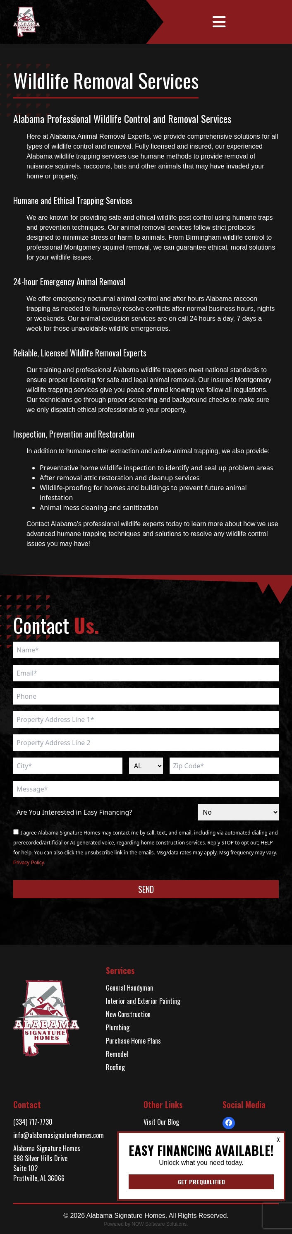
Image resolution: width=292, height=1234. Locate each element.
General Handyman (129, 988)
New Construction (128, 1014)
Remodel (117, 1054)
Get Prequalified (201, 1181)
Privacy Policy (28, 863)
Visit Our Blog (161, 1122)
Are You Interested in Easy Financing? (74, 812)
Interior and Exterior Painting (143, 1001)
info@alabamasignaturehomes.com (58, 1135)
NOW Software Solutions (159, 1224)
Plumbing (117, 1027)
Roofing (115, 1067)
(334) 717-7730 (33, 1122)
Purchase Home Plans (133, 1041)
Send (146, 889)
